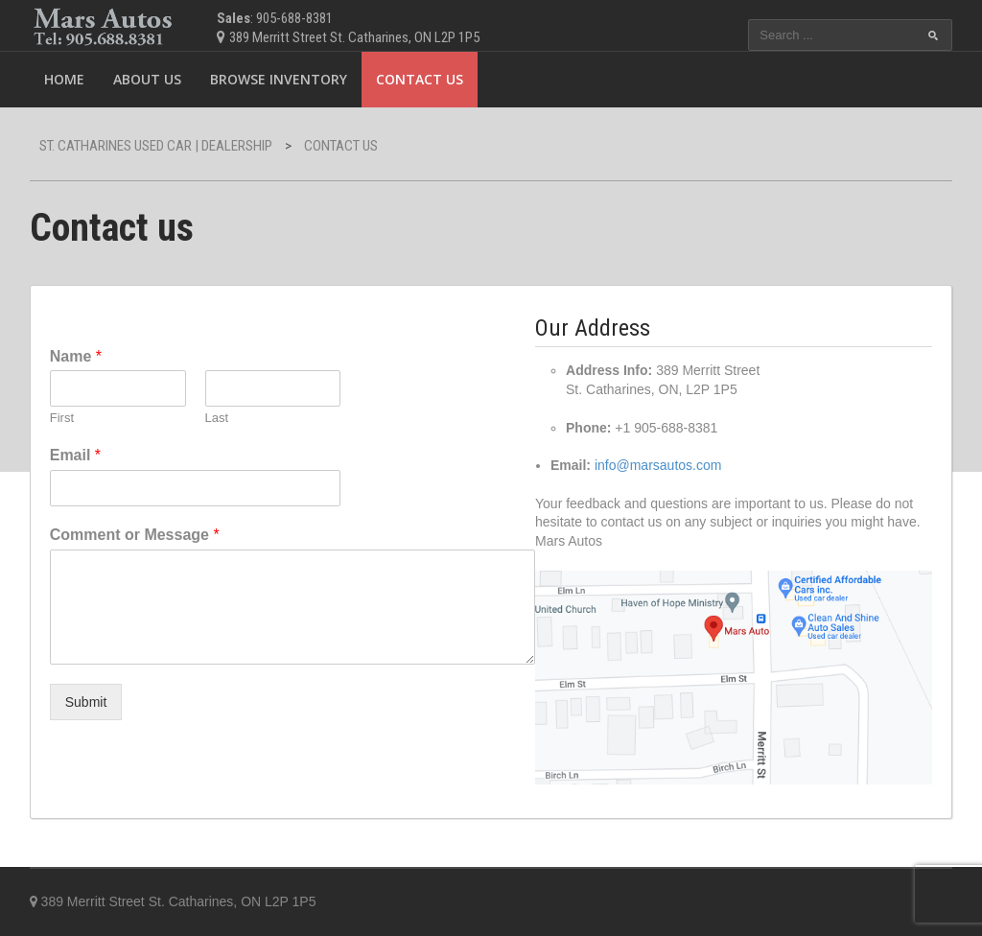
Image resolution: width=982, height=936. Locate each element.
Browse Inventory (278, 79)
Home (64, 79)
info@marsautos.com (658, 465)
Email (75, 455)
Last (217, 417)
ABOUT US (147, 79)
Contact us (419, 79)
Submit (86, 702)
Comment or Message (135, 534)
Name (76, 356)
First (62, 417)
